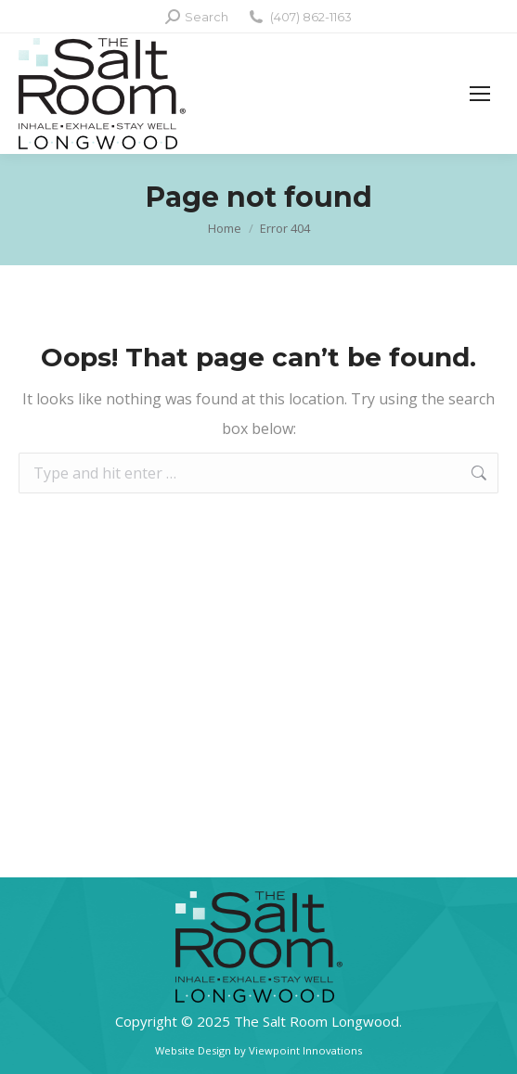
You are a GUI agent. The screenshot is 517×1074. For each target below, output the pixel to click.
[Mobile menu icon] (479, 93)
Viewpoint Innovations (305, 1050)
